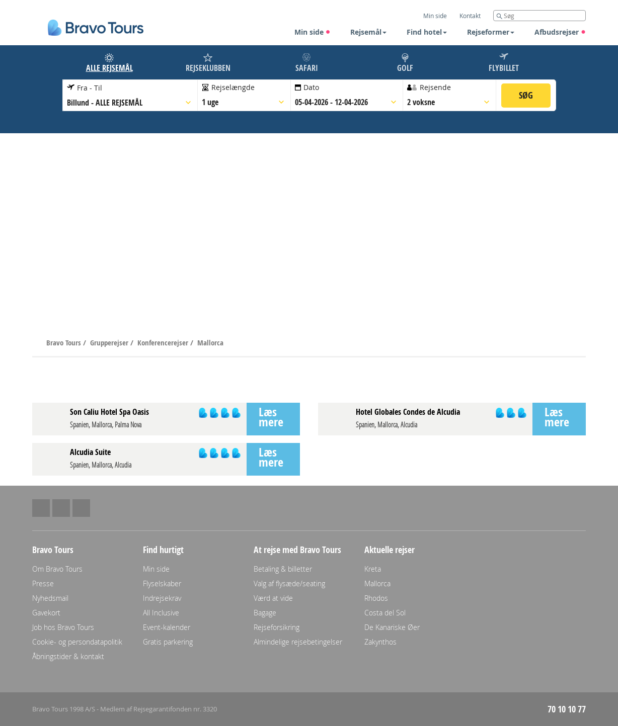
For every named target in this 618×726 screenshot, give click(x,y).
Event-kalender (166, 627)
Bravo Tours (64, 342)
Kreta (372, 569)
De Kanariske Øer (392, 627)
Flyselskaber (162, 583)
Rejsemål (368, 32)
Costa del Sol (385, 612)
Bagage (265, 612)
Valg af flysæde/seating (289, 583)
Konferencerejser (163, 342)
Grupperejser (110, 342)
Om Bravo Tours (57, 569)
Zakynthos (380, 642)
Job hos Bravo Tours (63, 627)
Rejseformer (490, 32)
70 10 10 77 (567, 709)
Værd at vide (273, 598)
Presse (43, 583)
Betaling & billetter (283, 569)
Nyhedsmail (50, 598)
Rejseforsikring (276, 627)
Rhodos (376, 598)
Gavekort (46, 612)
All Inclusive (161, 612)
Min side (312, 32)
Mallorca (210, 342)
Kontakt (470, 16)
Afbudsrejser (560, 32)
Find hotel (427, 32)
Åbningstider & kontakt (68, 656)
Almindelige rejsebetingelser (298, 642)
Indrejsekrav (162, 598)
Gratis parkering (168, 642)
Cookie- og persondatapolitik (77, 642)
